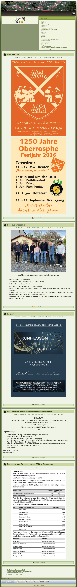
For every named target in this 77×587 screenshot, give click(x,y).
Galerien (43, 33)
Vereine (43, 36)
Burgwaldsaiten (45, 45)
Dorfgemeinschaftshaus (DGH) (49, 29)
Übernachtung (45, 24)
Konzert (10, 314)
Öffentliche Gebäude (46, 28)
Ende (47, 581)
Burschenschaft (45, 40)
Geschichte (44, 25)
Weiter (42, 581)
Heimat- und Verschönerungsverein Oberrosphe (54, 47)
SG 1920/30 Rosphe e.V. (48, 49)
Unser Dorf (43, 22)
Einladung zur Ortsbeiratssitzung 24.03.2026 (19, 571)
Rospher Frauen (45, 42)
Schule (43, 26)
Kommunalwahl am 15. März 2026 (16, 572)
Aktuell (42, 21)
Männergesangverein (47, 38)
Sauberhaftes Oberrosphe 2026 (16, 570)
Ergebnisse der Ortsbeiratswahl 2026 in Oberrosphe (30, 464)
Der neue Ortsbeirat (16, 225)
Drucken (54, 57)
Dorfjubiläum (13, 54)
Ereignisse (42, 218)
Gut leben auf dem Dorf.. (48, 46)
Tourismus (43, 32)
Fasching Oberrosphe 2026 (15, 574)
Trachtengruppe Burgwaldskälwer (50, 39)
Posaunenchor (45, 43)
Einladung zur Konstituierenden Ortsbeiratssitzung (29, 412)
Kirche (43, 31)
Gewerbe (43, 35)
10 (37, 581)
